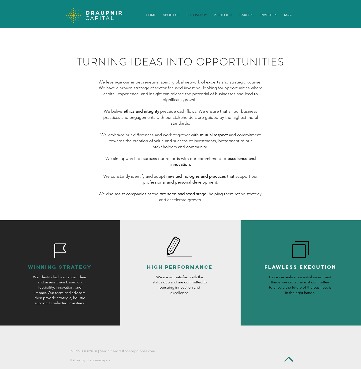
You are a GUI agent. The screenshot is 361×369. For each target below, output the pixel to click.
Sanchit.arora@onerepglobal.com (127, 351)
